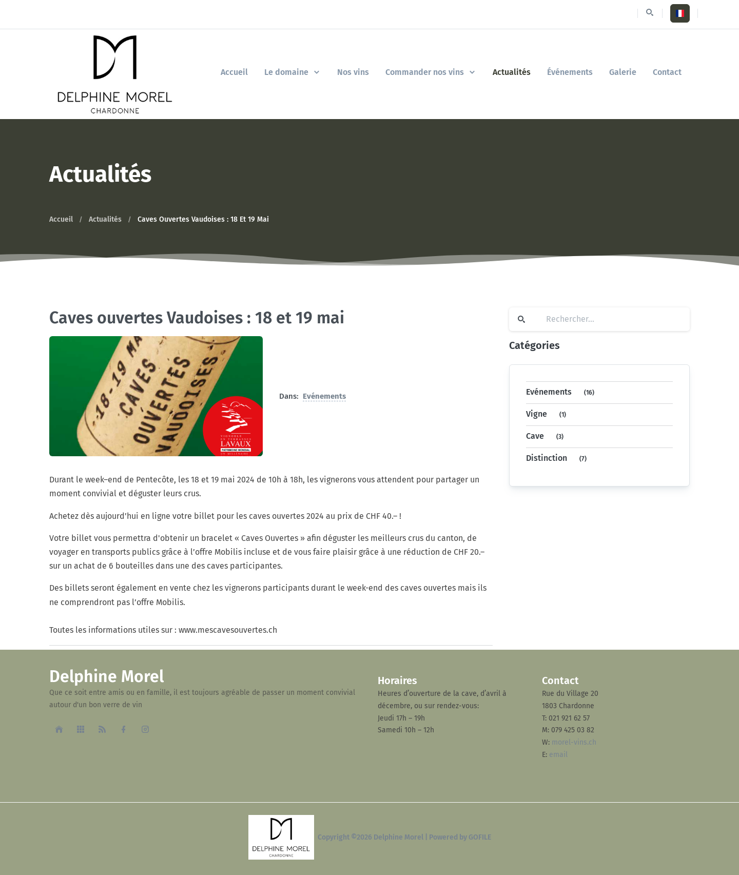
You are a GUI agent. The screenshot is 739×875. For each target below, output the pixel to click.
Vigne (548, 415)
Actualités (105, 220)
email (558, 754)
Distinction (558, 459)
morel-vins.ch (574, 742)
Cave (547, 437)
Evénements (324, 396)
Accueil (61, 220)
